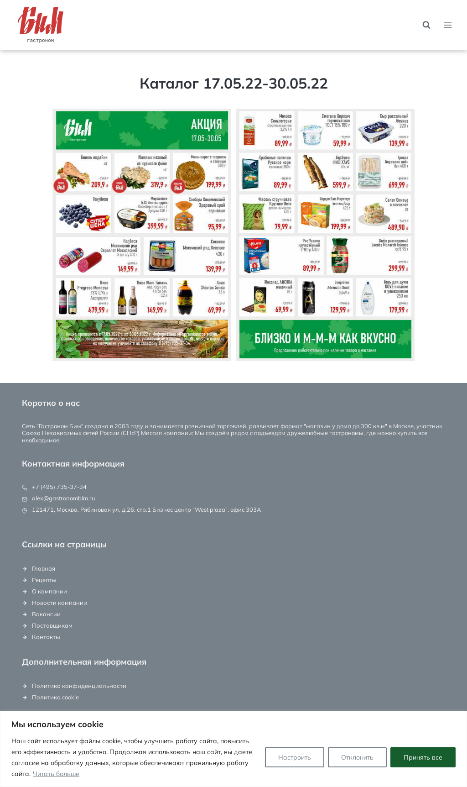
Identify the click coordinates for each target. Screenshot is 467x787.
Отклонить (357, 757)
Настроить (294, 757)
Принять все (423, 757)
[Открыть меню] (447, 25)
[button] (141, 235)
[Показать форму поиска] (426, 25)
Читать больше (56, 774)
